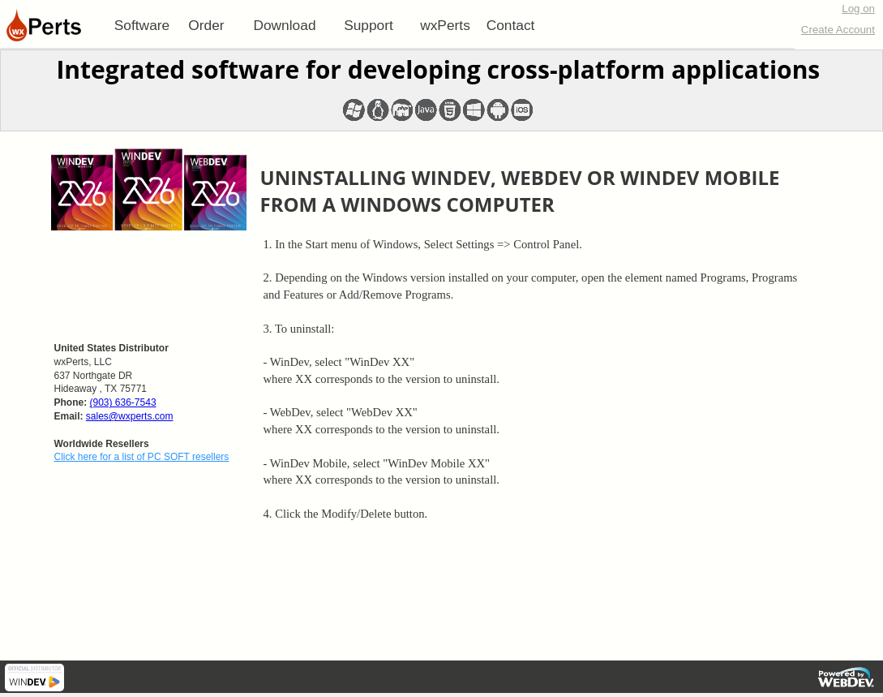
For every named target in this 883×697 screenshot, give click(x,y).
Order (206, 25)
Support (368, 25)
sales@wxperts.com (130, 416)
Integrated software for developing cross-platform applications (438, 69)
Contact (511, 25)
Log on (858, 8)
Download (284, 25)
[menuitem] (142, 25)
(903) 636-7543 (123, 402)
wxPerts (445, 25)
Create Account (838, 30)
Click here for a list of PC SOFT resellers (141, 457)
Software (141, 25)
